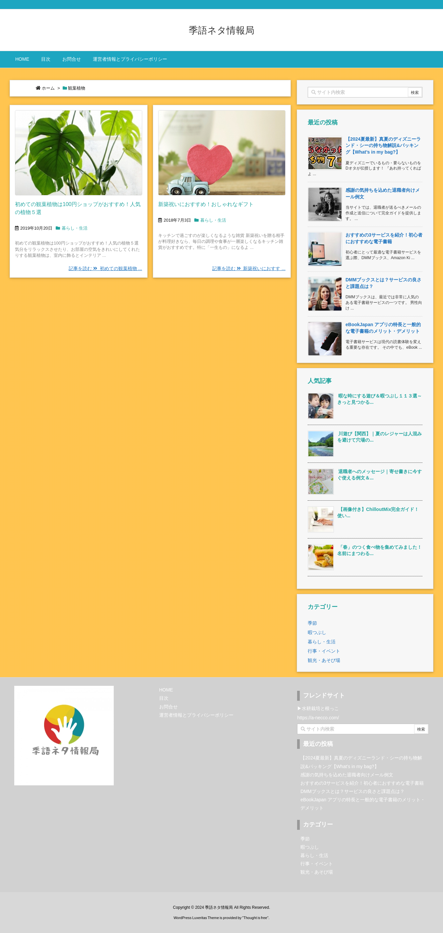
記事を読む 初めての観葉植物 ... (105, 268)
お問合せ (168, 706)
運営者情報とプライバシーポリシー (196, 715)
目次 (163, 698)
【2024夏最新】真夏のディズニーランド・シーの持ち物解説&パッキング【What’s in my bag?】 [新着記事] (383, 145)
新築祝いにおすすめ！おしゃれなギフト (206, 204)
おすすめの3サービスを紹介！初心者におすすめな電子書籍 (362, 783)
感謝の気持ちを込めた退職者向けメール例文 (346, 774)
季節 (312, 623)
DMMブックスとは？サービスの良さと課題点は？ (352, 791)
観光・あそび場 (324, 660)
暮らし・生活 (75, 228)
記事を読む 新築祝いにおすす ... (248, 268)
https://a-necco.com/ (318, 717)
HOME (166, 689)
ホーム (48, 88)
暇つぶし (317, 632)
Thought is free (255, 918)
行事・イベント (324, 651)
